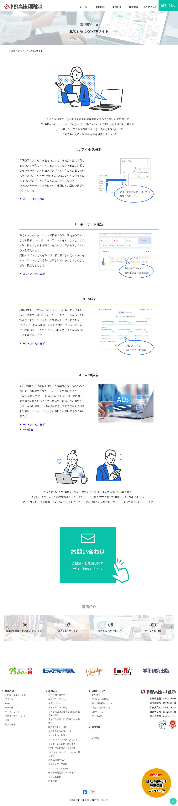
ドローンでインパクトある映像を (64, 740)
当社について (150, 7)
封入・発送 (10, 724)
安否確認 (94, 738)
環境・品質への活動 (101, 707)
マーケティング (12, 712)
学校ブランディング (57, 699)
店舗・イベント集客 (57, 707)
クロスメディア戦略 (57, 764)
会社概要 (96, 695)
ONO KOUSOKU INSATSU (88, 800)
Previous (7, 626)
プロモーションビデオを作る (62, 744)
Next (170, 626)
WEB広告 (26, 429)
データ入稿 (97, 716)
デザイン (9, 699)
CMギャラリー (98, 712)
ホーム (83, 7)
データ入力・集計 (56, 735)
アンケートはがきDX (58, 768)
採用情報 (133, 7)
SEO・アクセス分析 (32, 199)
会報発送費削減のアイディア (62, 772)
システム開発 (54, 777)
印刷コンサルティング (15, 695)
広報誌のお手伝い (56, 760)
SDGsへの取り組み (100, 699)
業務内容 (100, 7)
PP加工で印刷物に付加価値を (62, 748)
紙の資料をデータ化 (57, 727)
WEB (7, 703)
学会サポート (54, 703)
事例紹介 (116, 7)
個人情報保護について (102, 703)
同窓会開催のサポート (58, 695)
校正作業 (52, 781)
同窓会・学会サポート (15, 716)
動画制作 (9, 707)
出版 (7, 720)
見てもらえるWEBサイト (60, 731)
